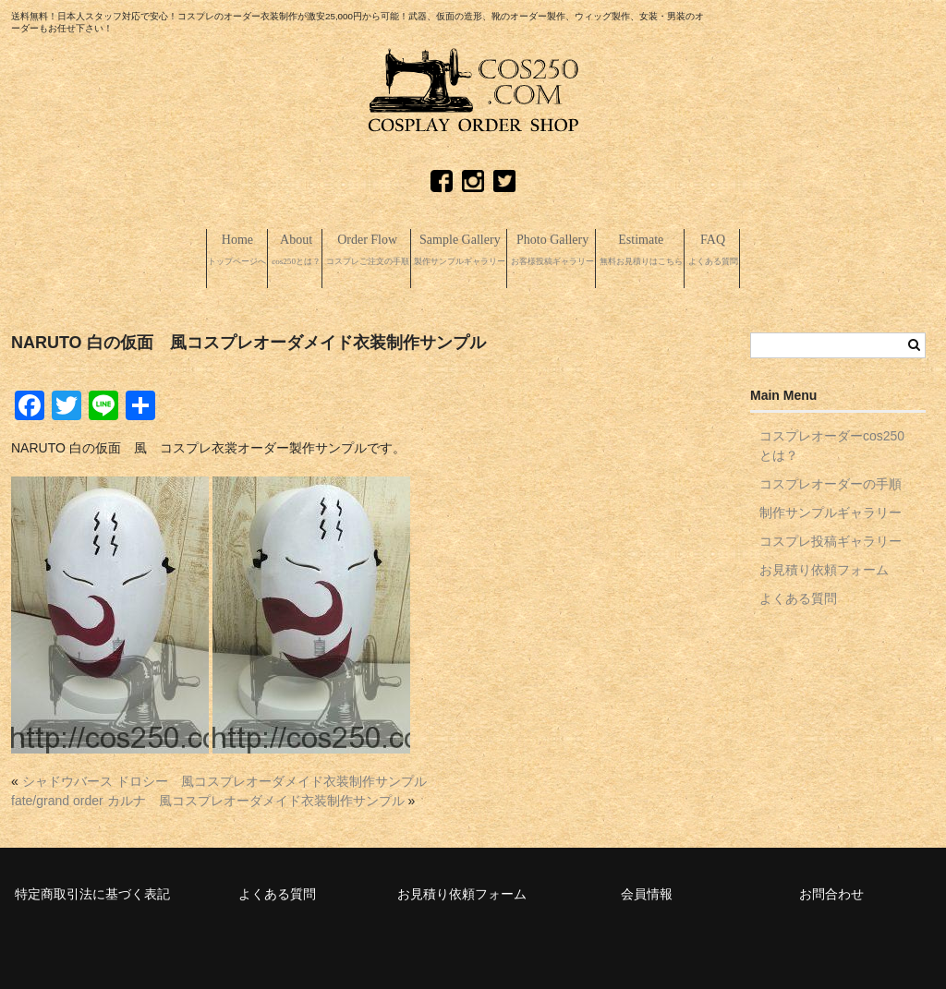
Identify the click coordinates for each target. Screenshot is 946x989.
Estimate (738, 251)
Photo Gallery (599, 251)
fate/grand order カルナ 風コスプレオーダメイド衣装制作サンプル (208, 797)
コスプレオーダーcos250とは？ (831, 443)
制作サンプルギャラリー (830, 509)
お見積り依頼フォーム (824, 567)
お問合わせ (831, 891)
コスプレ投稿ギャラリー (830, 538)
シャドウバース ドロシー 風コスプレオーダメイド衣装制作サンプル (224, 778)
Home (99, 251)
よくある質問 (798, 595)
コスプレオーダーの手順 (830, 481)
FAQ (853, 251)
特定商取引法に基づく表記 (92, 891)
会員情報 (647, 891)
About (194, 251)
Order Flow (309, 251)
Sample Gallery (454, 251)
